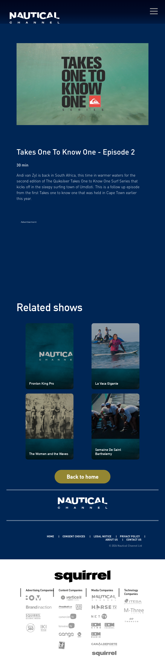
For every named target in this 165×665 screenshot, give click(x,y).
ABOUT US (111, 539)
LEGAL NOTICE (103, 536)
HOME (51, 536)
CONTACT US (133, 539)
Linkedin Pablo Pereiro (26, 536)
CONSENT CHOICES (74, 536)
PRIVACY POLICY (130, 536)
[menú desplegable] (154, 11)
